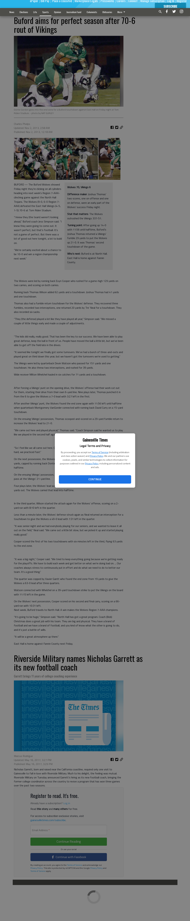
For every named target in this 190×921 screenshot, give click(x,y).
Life (35, 12)
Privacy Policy (96, 456)
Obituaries (107, 12)
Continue (94, 479)
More (121, 12)
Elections (24, 12)
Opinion (57, 12)
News (11, 12)
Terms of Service (100, 452)
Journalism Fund (73, 12)
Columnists (92, 12)
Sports (45, 12)
